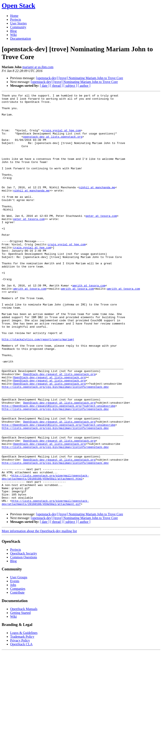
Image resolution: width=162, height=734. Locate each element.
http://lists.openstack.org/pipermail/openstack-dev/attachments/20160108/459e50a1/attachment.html (45, 554)
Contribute (17, 675)
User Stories (18, 23)
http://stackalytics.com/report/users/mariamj (38, 389)
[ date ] (44, 85)
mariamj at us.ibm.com (38, 67)
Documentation (20, 38)
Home (14, 16)
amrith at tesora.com (88, 324)
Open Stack (18, 5)
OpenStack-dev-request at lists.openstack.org (59, 430)
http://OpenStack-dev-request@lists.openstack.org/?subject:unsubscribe (58, 468)
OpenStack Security (23, 636)
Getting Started (20, 695)
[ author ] (84, 85)
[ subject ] (70, 85)
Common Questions (23, 639)
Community (18, 27)
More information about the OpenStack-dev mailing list (39, 613)
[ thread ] (56, 85)
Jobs (13, 667)
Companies (17, 671)
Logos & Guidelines (24, 715)
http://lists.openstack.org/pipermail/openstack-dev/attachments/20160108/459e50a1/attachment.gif (45, 584)
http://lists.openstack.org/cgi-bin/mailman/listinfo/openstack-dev (55, 446)
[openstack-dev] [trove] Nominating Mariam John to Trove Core (79, 78)
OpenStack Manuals (23, 691)
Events (14, 663)
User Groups (18, 659)
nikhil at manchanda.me (97, 206)
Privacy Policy (20, 723)
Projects (15, 19)
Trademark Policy (22, 719)
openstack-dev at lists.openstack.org (52, 145)
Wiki (13, 35)
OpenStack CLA (21, 726)
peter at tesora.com (101, 240)
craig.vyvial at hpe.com (62, 138)
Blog (13, 31)
